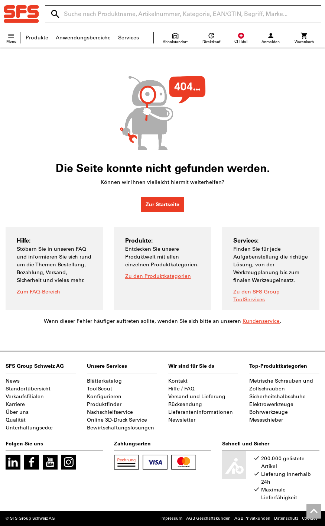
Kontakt (178, 381)
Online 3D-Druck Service (117, 420)
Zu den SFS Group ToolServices (256, 296)
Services (128, 38)
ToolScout (99, 389)
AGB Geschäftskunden (208, 518)
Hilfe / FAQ (181, 389)
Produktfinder (104, 404)
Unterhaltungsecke (29, 428)
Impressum (171, 518)
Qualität (16, 420)
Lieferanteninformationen (200, 412)
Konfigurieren (104, 396)
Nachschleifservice (110, 412)
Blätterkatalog (104, 381)
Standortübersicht (28, 389)
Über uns (17, 412)
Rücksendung (185, 404)
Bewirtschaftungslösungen (120, 428)
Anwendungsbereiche (83, 38)
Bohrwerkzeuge (268, 412)
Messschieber (266, 420)
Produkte (37, 38)
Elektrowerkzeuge (271, 404)
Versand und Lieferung (196, 396)
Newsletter (181, 420)
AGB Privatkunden (252, 518)
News (13, 381)
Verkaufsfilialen (25, 396)
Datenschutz (286, 518)
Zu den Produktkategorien (158, 276)
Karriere (15, 404)
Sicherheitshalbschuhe (277, 396)
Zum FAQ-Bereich (38, 292)
